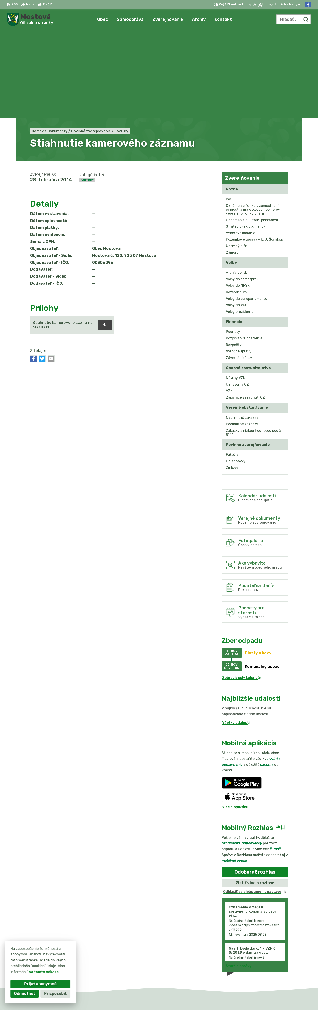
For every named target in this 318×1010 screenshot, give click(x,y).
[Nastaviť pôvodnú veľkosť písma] (255, 4)
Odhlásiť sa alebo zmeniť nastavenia (255, 803)
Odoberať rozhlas (254, 784)
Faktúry (87, 91)
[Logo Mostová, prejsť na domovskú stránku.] (30, 19)
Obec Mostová (231, 998)
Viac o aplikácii (235, 719)
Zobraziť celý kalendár (241, 590)
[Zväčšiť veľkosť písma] (260, 4)
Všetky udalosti (236, 634)
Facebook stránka (279, 974)
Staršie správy (238, 878)
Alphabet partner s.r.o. (166, 998)
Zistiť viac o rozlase (255, 794)
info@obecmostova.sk (282, 969)
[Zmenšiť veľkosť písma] (250, 4)
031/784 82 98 (276, 964)
